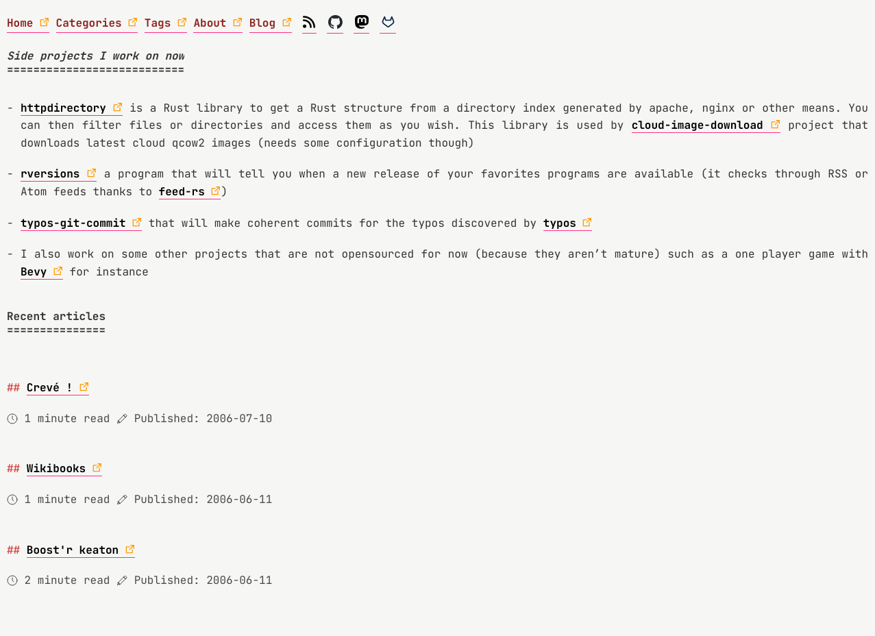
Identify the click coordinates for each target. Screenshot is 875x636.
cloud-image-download (697, 125)
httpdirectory (63, 108)
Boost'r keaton (73, 550)
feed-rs (182, 191)
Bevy (34, 272)
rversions (50, 174)
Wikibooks (56, 468)
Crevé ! (50, 387)
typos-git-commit (73, 223)
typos (559, 223)
